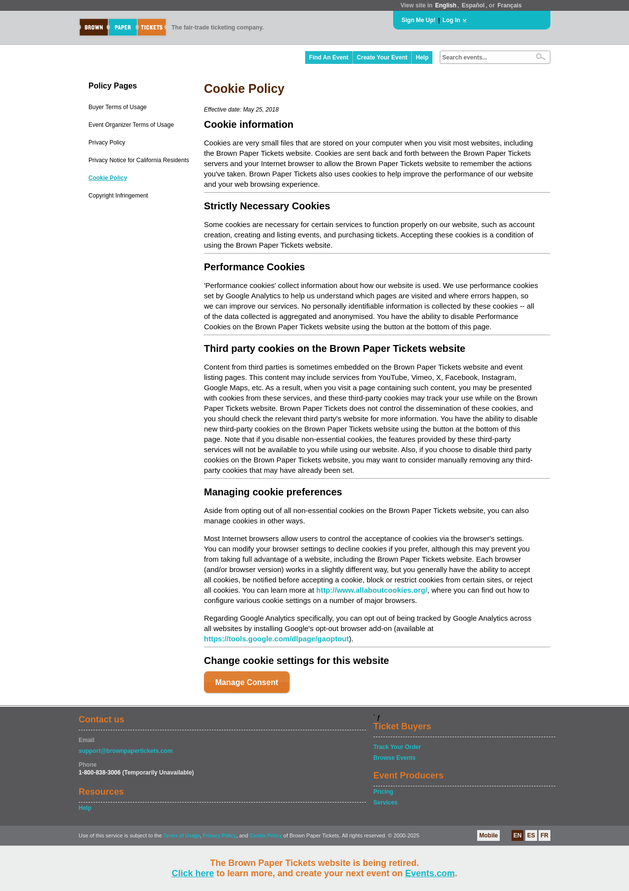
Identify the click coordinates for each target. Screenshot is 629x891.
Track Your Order (397, 747)
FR (544, 835)
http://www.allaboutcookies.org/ (371, 590)
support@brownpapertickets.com (125, 750)
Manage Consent (246, 682)
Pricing (383, 791)
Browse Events (394, 757)
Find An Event (328, 57)
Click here (193, 873)
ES (531, 835)
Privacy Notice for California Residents (138, 160)
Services (385, 802)
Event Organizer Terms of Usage (131, 124)
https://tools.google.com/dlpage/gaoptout (276, 638)
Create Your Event (382, 57)
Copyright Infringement (118, 195)
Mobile (488, 835)
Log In (451, 20)
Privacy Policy (106, 142)
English (445, 5)
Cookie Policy (107, 177)
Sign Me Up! (418, 20)
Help (422, 57)
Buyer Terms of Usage (117, 107)
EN (518, 835)
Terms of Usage (181, 835)
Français (509, 5)
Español (473, 5)
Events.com (430, 873)
